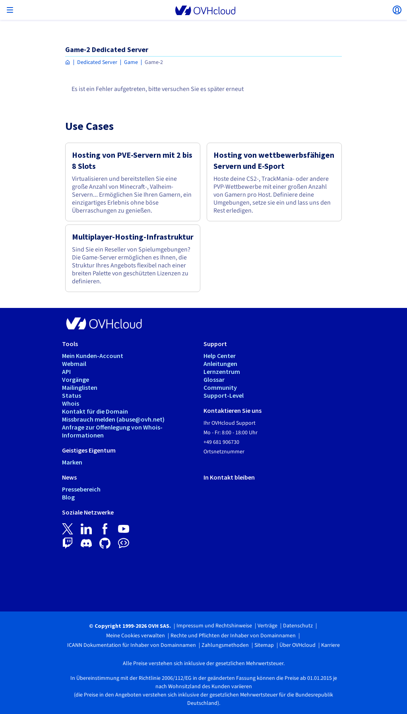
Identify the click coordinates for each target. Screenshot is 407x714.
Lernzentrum (222, 371)
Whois (70, 403)
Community (220, 387)
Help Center (220, 356)
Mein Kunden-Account (92, 356)
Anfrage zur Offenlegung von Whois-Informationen (112, 431)
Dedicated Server (97, 62)
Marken (72, 462)
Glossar (214, 379)
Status (71, 395)
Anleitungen (220, 364)
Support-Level (224, 395)
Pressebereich (81, 489)
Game (131, 62)
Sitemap (264, 645)
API (66, 371)
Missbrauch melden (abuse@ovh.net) (113, 419)
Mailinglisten (79, 387)
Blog (68, 497)
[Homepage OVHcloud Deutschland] (67, 62)
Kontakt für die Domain (95, 411)
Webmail (74, 364)
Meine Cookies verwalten (135, 636)
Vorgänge (75, 379)
